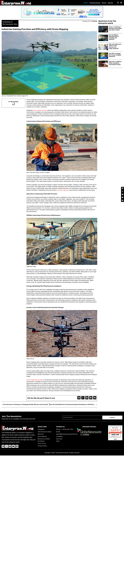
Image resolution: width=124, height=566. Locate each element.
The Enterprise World (61, 452)
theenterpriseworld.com (115, 432)
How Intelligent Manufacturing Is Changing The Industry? (114, 37)
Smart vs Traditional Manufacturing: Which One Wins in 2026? (115, 28)
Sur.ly (118, 436)
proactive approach (63, 190)
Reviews (103, 3)
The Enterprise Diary (93, 3)
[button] (78, 397)
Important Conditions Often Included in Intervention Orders (115, 63)
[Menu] (121, 2)
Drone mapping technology (34, 379)
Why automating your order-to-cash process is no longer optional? (115, 46)
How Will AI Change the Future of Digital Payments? (115, 55)
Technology (6, 22)
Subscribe (110, 3)
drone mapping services (39, 110)
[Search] (118, 2)
